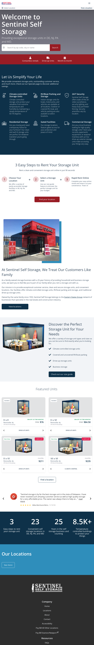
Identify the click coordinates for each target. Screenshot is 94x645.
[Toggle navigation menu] (90, 3)
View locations (15, 306)
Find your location (47, 199)
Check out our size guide (62, 374)
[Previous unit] (4, 430)
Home (47, 606)
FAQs (47, 643)
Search (55, 47)
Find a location (86, 8)
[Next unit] (43, 430)
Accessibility (47, 623)
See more (8, 565)
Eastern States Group (73, 297)
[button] (3, 499)
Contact (47, 619)
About (47, 615)
